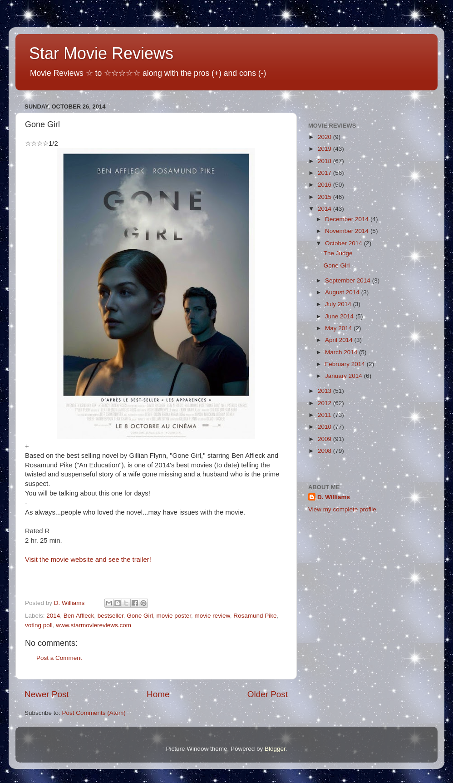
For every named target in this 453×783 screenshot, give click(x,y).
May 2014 (339, 328)
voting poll (39, 625)
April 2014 (340, 340)
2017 (325, 172)
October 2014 (344, 243)
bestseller (110, 615)
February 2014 (346, 364)
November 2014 (347, 231)
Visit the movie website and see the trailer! (88, 559)
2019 (325, 148)
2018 (325, 161)
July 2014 (339, 304)
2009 (325, 439)
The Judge (338, 253)
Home (158, 694)
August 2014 (343, 292)
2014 (53, 615)
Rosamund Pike (254, 615)
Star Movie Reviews (101, 53)
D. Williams (333, 497)
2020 (325, 137)
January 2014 (344, 375)
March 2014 (342, 352)
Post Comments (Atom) (94, 712)
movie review (212, 615)
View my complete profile (342, 509)
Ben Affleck (79, 615)
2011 (325, 414)
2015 (325, 196)
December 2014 (347, 219)
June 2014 (340, 316)
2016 (325, 184)
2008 (325, 450)
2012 (325, 403)
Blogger (275, 748)
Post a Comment (59, 657)
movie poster (174, 615)
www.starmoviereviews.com (93, 625)
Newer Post (47, 694)
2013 (325, 390)
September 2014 (348, 280)
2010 (325, 426)
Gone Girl (140, 615)
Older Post (267, 694)
